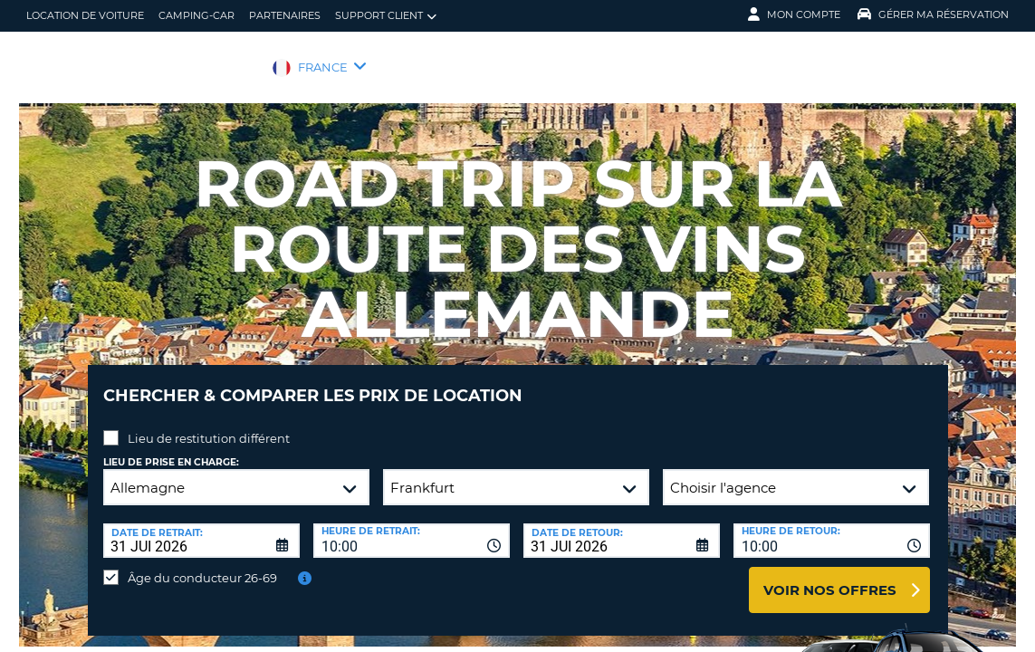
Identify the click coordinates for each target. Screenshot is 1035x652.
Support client (385, 15)
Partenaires (285, 15)
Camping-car (196, 15)
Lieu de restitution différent (209, 424)
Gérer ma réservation (933, 14)
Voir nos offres (829, 576)
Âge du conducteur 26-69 (202, 564)
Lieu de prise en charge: (171, 449)
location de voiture (85, 15)
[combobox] (411, 527)
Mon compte (794, 14)
